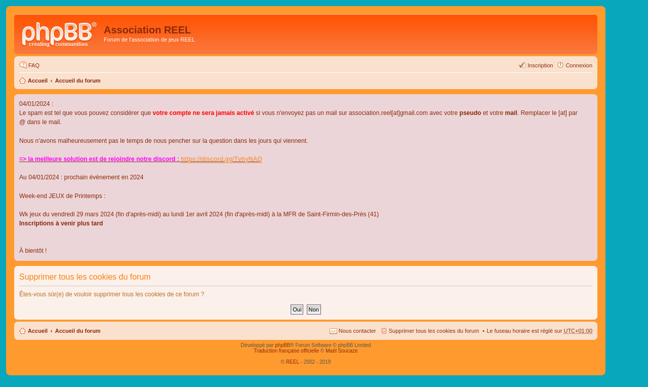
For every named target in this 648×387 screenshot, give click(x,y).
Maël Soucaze (341, 351)
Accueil (38, 81)
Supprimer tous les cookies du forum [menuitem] (434, 331)
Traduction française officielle (286, 351)
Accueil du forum (78, 81)
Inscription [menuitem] (540, 65)
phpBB (282, 345)
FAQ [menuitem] (33, 65)
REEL (292, 362)
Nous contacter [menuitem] (357, 331)
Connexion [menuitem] (578, 65)
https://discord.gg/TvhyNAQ (221, 159)
